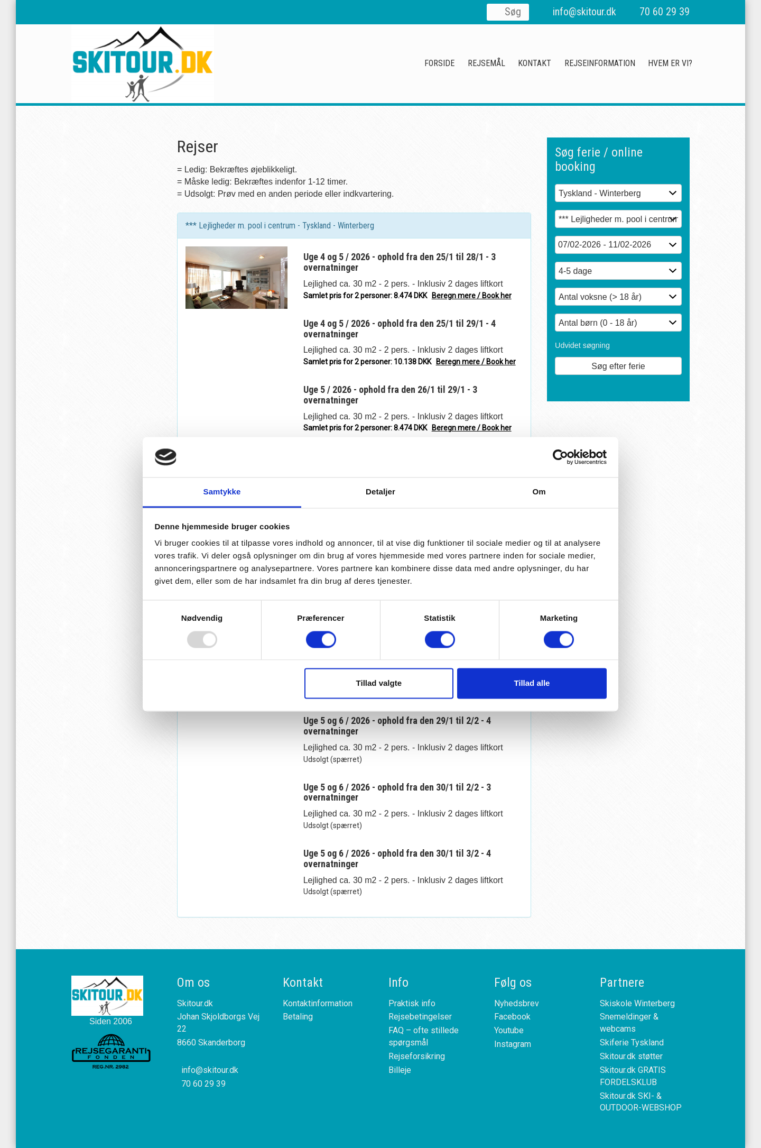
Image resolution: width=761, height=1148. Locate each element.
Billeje (399, 1070)
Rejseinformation (599, 63)
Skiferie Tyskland (632, 1042)
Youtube (509, 1030)
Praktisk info (411, 1003)
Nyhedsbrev (516, 1003)
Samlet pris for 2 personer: (407, 295)
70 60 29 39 (664, 11)
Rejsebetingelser (420, 1017)
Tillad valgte (379, 683)
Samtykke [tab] (222, 492)
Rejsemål (486, 63)
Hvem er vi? (670, 63)
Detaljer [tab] (380, 492)
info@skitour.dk (584, 11)
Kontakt (534, 63)
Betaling (298, 1017)
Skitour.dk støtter (631, 1056)
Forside (439, 63)
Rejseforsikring (416, 1056)
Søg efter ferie (618, 366)
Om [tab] (538, 492)
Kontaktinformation (317, 1003)
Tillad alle (532, 683)
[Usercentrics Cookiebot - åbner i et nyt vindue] (560, 457)
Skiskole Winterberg (637, 1003)
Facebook (512, 1017)
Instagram (512, 1044)
